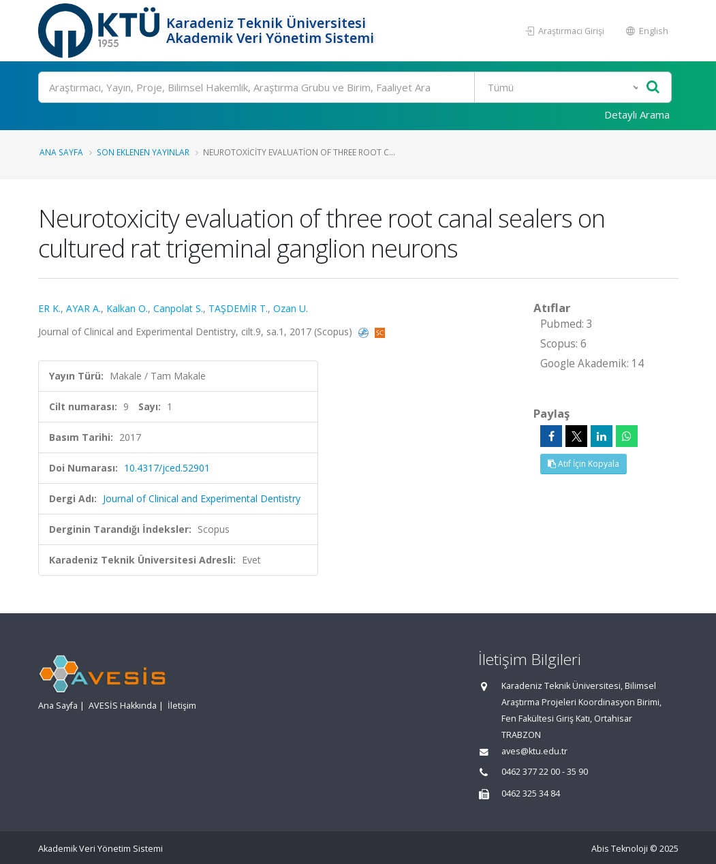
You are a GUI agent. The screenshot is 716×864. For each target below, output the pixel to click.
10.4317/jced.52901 (167, 467)
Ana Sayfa (61, 151)
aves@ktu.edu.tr (534, 751)
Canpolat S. (178, 308)
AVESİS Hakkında (123, 705)
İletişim (182, 705)
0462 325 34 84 (530, 793)
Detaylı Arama (637, 114)
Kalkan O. (127, 308)
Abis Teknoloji (619, 848)
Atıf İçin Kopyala (583, 463)
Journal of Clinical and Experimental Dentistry (201, 498)
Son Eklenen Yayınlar (143, 151)
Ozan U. (290, 308)
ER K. (49, 308)
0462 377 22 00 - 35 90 (544, 771)
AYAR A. (83, 308)
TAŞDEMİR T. (238, 308)
